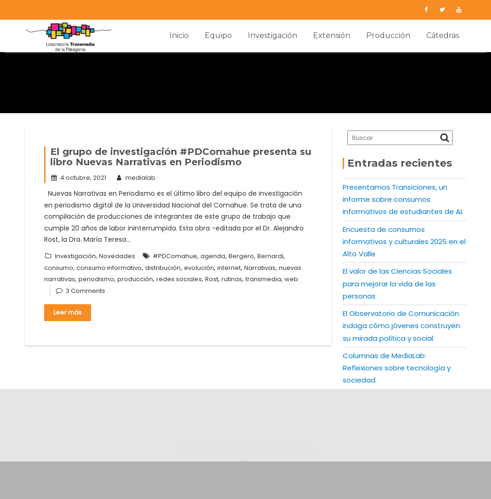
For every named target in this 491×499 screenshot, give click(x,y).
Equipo (218, 35)
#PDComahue (175, 256)
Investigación (272, 35)
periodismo (96, 279)
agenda (212, 256)
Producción (388, 35)
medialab (135, 177)
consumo (58, 267)
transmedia (263, 279)
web (291, 279)
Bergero (241, 256)
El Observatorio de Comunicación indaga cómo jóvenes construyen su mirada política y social (401, 325)
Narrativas (260, 267)
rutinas (232, 279)
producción (135, 279)
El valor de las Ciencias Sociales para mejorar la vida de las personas (397, 283)
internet (229, 267)
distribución (163, 267)
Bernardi (270, 256)
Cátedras (442, 35)
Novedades (117, 256)
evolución (199, 267)
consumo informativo (109, 267)
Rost (211, 279)
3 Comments (85, 290)
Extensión (331, 35)
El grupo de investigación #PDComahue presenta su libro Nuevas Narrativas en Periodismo (180, 157)
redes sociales (179, 279)
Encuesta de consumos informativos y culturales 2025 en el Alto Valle (404, 241)
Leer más (68, 312)
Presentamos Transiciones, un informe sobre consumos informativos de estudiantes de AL (403, 199)
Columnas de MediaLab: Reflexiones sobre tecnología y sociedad (397, 368)
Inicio (179, 35)
